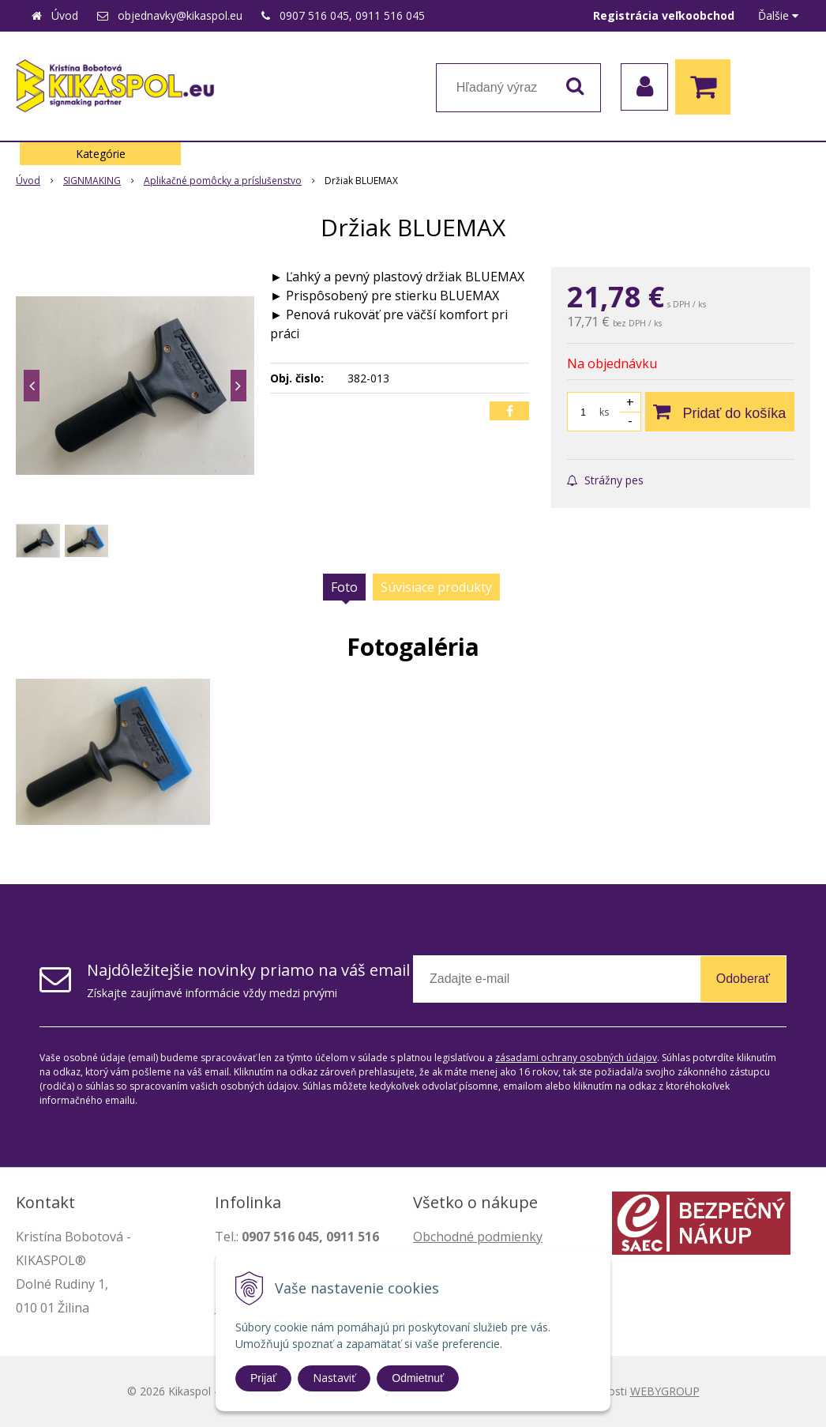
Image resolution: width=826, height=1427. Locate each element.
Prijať (263, 1378)
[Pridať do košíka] (719, 411)
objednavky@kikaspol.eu (180, 15)
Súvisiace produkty (436, 587)
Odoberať (743, 978)
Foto (344, 587)
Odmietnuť (418, 1378)
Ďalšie (778, 15)
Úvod (64, 15)
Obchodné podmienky (478, 1236)
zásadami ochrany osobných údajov (576, 1057)
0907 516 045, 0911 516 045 (352, 15)
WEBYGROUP (665, 1391)
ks (604, 412)
